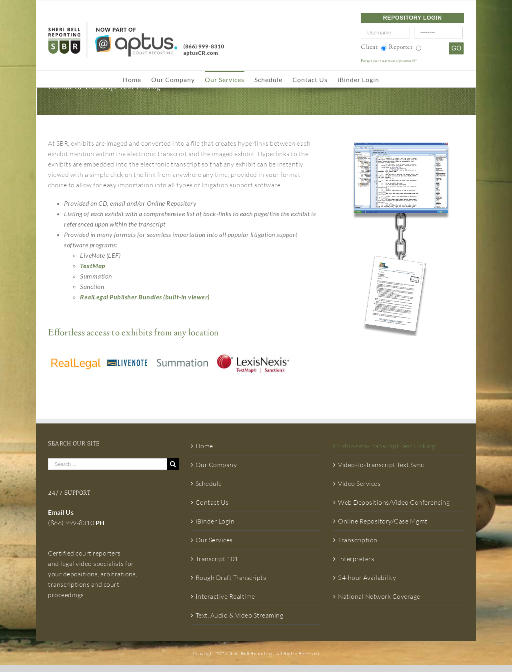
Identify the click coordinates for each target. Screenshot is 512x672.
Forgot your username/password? (389, 61)
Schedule (209, 483)
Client (369, 47)
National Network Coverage (379, 596)
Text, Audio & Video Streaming (240, 615)
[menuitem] (137, 79)
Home (204, 446)
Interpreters (356, 559)
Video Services (359, 483)
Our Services (214, 540)
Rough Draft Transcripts (231, 578)
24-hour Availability (367, 578)
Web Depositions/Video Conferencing (394, 502)
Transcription (358, 540)
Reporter (400, 47)
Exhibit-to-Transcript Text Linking (386, 446)
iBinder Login (215, 521)
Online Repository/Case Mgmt (383, 521)
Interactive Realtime (225, 596)
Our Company (216, 465)
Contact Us (212, 502)
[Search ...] (107, 464)
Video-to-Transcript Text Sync (381, 465)
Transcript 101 (217, 559)
